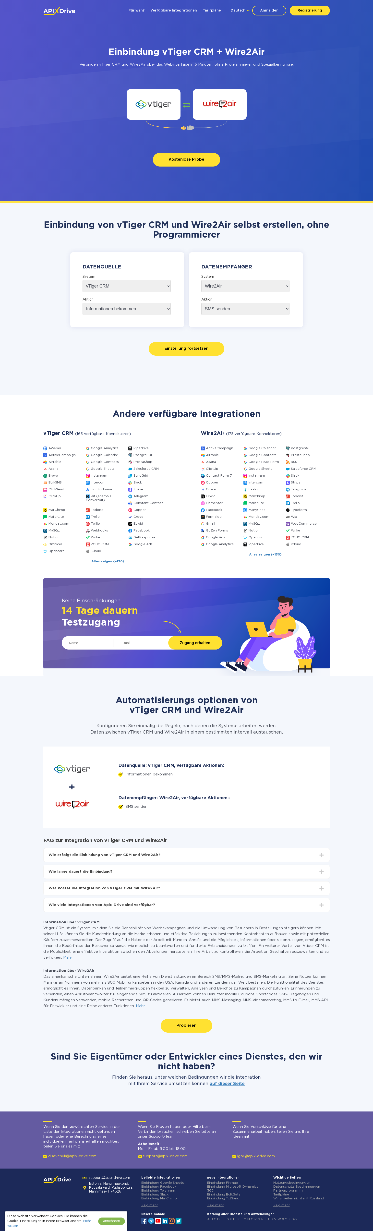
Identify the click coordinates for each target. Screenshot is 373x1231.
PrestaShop (142, 462)
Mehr (67, 957)
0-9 (294, 1219)
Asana (53, 469)
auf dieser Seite (227, 1084)
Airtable (54, 462)
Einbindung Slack (154, 1194)
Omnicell (55, 544)
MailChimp (56, 510)
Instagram (99, 475)
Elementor (214, 503)
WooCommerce (304, 523)
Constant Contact (148, 503)
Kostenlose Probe (186, 159)
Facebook (141, 530)
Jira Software (101, 489)
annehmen (111, 1221)
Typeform (299, 510)
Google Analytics (105, 448)
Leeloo (254, 489)
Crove (138, 517)
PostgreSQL (143, 455)
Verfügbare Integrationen (173, 10)
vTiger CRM (109, 64)
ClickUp (54, 496)
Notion (54, 537)
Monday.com (58, 523)
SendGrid (140, 475)
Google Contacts (105, 462)
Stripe (138, 489)
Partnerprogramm (288, 1190)
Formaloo (214, 517)
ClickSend (56, 489)
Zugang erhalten (195, 643)
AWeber (54, 448)
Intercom (98, 482)
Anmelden (269, 10)
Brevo (53, 475)
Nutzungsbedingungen (291, 1183)
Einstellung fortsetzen (186, 348)
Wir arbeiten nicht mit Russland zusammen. (298, 1200)
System (89, 276)
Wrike (95, 537)
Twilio (95, 523)
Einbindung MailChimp (159, 1198)
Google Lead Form (264, 462)
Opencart (56, 551)
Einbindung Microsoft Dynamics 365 (232, 1188)
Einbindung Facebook (158, 1186)
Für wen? (136, 10)
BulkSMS (55, 482)
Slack (137, 482)
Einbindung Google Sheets (162, 1183)
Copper (139, 510)
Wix (294, 517)
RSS (294, 462)
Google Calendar (104, 455)
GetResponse (144, 537)
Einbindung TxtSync (223, 1198)
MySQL (54, 530)
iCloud (96, 551)
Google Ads (143, 544)
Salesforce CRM (146, 469)
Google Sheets (103, 469)
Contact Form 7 (219, 475)
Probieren (186, 1025)
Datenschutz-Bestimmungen (296, 1186)
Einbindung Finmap (222, 1183)
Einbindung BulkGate (224, 1194)
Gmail (210, 523)
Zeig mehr (149, 1205)
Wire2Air (138, 64)
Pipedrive (141, 448)
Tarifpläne (212, 10)
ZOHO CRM (100, 544)
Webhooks (99, 530)
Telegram (140, 496)
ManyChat (257, 510)
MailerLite (56, 517)
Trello (95, 517)
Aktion (88, 299)
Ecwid (138, 523)
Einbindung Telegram (158, 1190)
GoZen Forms (217, 530)
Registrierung (310, 10)
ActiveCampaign (62, 455)
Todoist (97, 510)
